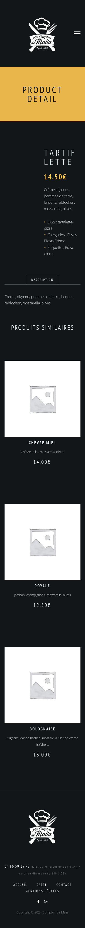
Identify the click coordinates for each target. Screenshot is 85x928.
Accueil (20, 885)
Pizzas (72, 234)
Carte (42, 885)
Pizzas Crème (54, 240)
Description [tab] (42, 280)
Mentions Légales (42, 891)
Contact (64, 885)
